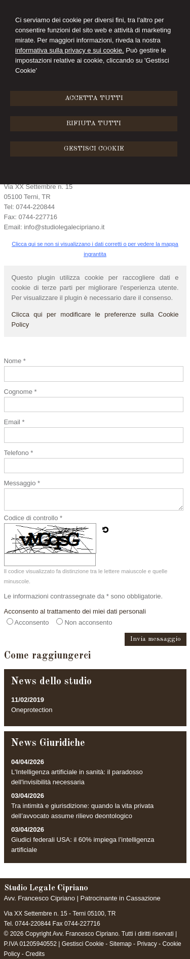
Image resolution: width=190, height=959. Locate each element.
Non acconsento (88, 622)
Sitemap (120, 943)
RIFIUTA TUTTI (93, 123)
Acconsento (32, 622)
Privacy (147, 943)
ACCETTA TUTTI (94, 98)
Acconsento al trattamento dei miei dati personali (75, 611)
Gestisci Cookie (83, 943)
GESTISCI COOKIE (94, 148)
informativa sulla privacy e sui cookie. (69, 50)
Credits (35, 953)
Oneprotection (32, 710)
